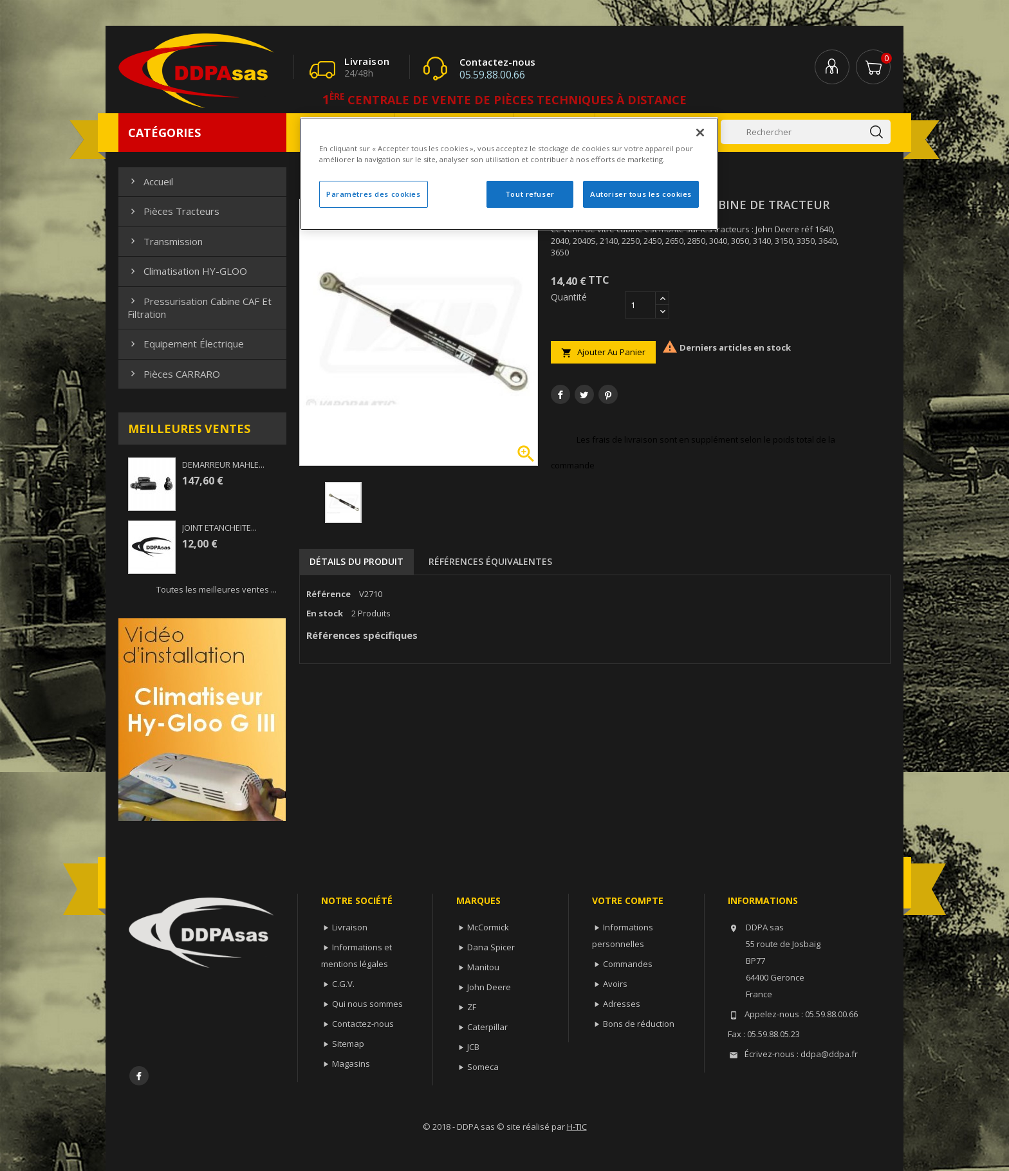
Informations (763, 900)
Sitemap (348, 1043)
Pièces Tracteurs (173, 211)
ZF (471, 1007)
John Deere (489, 987)
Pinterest (608, 394)
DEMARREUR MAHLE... (223, 464)
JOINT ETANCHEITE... (219, 527)
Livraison (349, 927)
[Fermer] (700, 132)
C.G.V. (343, 984)
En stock (324, 613)
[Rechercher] (806, 132)
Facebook (139, 1075)
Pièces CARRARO (173, 373)
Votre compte (627, 900)
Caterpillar (487, 1027)
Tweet (584, 394)
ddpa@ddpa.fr (829, 1054)
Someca (483, 1067)
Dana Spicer (491, 947)
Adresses (621, 1004)
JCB (473, 1047)
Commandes (628, 964)
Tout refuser (530, 194)
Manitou (483, 967)
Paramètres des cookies (373, 194)
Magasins (351, 1063)
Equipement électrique (185, 343)
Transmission (165, 241)
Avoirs (615, 984)
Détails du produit (356, 561)
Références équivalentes (490, 561)
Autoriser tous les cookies (641, 194)
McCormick (488, 927)
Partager (560, 394)
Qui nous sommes (367, 1004)
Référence (328, 594)
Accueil (150, 181)
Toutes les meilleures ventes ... (216, 589)
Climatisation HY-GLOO (187, 270)
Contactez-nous (363, 1023)
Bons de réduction (638, 1023)
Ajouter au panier (603, 352)
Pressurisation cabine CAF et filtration (199, 307)
